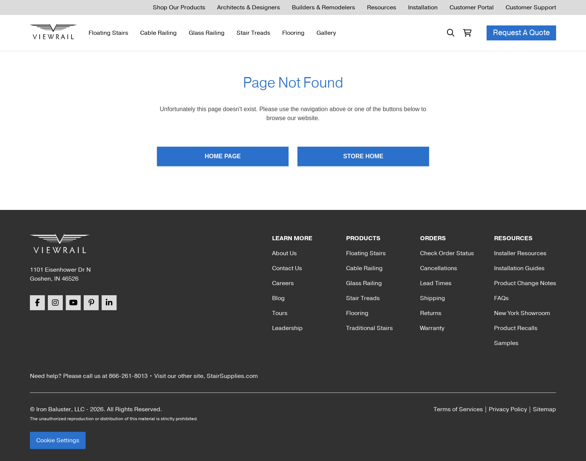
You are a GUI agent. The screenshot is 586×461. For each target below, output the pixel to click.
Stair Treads (253, 33)
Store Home (363, 156)
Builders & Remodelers (323, 7)
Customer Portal (472, 7)
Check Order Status (447, 253)
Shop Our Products (179, 7)
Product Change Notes (525, 283)
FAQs (501, 298)
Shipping (432, 298)
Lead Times (435, 283)
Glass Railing (207, 33)
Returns (430, 313)
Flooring (293, 33)
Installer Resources (520, 253)
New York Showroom (522, 313)
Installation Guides (519, 268)
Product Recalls (515, 328)
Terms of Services (458, 409)
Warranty (432, 328)
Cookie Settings (57, 440)
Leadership (287, 328)
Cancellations (438, 268)
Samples (506, 343)
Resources (381, 7)
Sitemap (544, 409)
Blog (278, 298)
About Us (284, 253)
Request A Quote (521, 33)
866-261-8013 (128, 376)
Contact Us (287, 268)
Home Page (223, 156)
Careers (283, 283)
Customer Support (531, 7)
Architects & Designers (248, 7)
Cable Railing (158, 33)
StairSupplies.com (232, 376)
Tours (279, 313)
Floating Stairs (108, 33)
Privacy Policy (508, 409)
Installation (423, 7)
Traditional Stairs (369, 328)
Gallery (326, 33)
